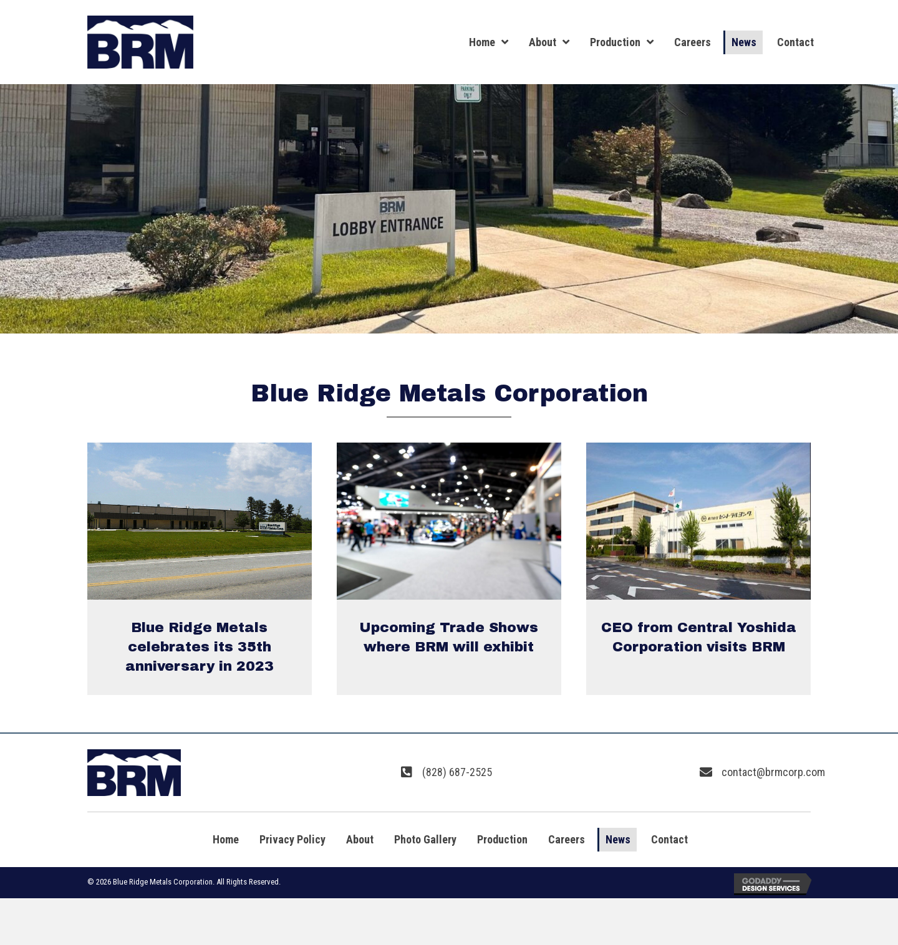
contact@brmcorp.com (773, 772)
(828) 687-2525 (457, 772)
